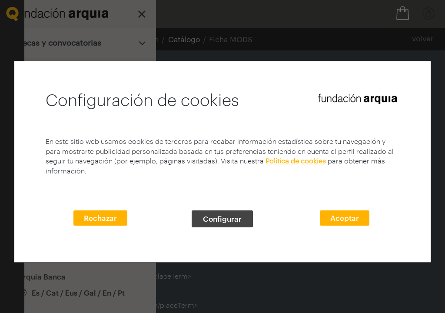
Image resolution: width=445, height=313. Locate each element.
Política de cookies (296, 160)
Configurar (222, 218)
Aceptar (344, 217)
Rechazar (100, 217)
